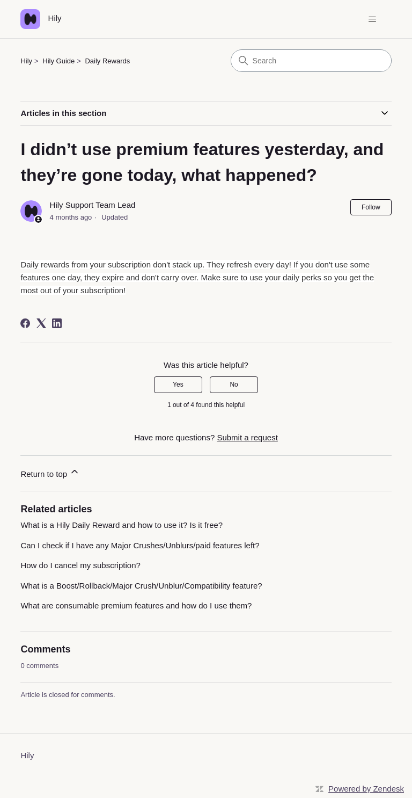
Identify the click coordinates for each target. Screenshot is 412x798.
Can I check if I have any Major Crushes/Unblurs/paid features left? (139, 545)
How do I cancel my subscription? (80, 565)
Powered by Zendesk (366, 788)
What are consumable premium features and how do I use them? (136, 605)
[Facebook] (25, 323)
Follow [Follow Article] (371, 207)
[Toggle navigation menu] (373, 19)
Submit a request (247, 437)
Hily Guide (58, 61)
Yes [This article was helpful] (178, 384)
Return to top (50, 472)
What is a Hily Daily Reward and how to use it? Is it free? (121, 524)
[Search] (311, 60)
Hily (26, 61)
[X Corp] (41, 323)
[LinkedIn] (57, 323)
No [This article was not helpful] (234, 384)
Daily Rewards (107, 61)
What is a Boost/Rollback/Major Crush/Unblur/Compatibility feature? (141, 585)
